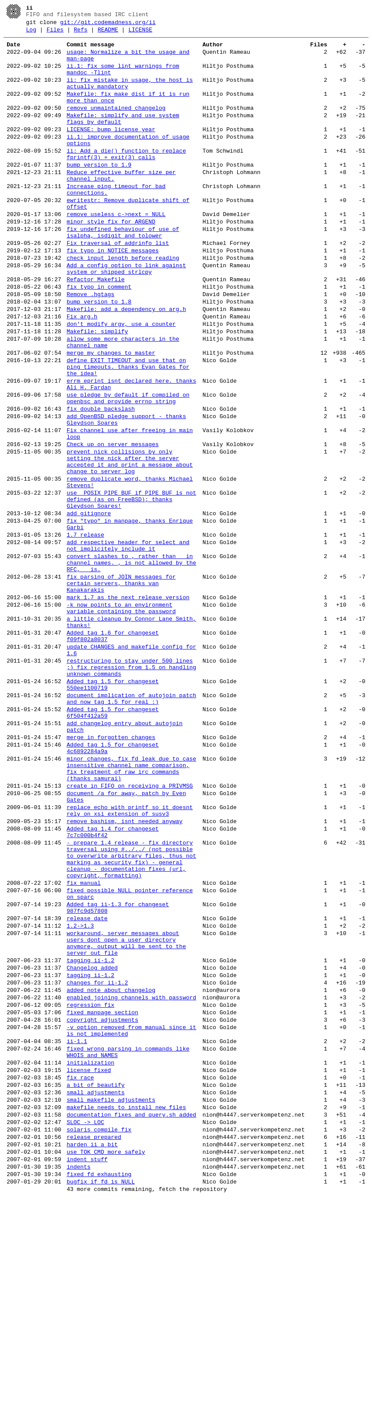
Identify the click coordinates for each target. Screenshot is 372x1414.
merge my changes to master (110, 415)
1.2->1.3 (80, 1095)
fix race (80, 1274)
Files (54, 34)
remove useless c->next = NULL (115, 251)
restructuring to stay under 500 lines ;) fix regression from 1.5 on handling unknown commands (131, 788)
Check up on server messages (112, 523)
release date (87, 1086)
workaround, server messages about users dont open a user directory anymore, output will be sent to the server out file (126, 1115)
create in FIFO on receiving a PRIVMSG (129, 929)
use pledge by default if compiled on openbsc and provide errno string (127, 468)
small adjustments (95, 1292)
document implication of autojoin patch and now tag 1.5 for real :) (131, 825)
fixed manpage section (102, 1197)
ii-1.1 (76, 1232)
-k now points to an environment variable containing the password (121, 718)
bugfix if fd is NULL (100, 1397)
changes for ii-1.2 (97, 1162)
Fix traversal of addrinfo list (117, 285)
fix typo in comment (98, 337)
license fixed (88, 1266)
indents (78, 1379)
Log (31, 34)
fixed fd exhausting (98, 1388)
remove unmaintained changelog (115, 125)
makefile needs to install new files (126, 1309)
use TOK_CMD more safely (105, 1362)
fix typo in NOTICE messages (112, 294)
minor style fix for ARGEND (110, 260)
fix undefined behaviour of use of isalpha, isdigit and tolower (122, 272)
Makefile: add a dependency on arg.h (126, 363)
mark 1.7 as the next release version (127, 705)
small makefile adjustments (110, 1301)
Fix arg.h (81, 372)
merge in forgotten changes (110, 871)
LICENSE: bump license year (110, 150)
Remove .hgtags (90, 345)
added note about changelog (110, 1171)
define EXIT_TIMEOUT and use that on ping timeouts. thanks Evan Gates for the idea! (127, 431)
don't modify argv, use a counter (121, 380)
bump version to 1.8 (98, 354)
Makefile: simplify (97, 389)
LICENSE (141, 34)
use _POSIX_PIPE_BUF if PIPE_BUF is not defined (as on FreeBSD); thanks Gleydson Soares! (131, 589)
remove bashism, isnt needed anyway (124, 971)
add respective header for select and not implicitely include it (127, 643)
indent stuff (87, 1371)
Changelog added (92, 1145)
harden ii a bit (92, 1353)
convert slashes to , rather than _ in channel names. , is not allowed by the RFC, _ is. (131, 664)
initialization (90, 1257)
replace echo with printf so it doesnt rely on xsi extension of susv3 (129, 958)
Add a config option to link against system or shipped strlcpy (126, 315)
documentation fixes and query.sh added (131, 1318)
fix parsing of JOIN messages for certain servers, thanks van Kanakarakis (121, 688)
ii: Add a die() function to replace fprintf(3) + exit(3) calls (126, 180)
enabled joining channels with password (131, 1180)
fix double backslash (100, 481)
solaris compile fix (98, 1336)
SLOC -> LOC (85, 1327)
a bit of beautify (95, 1283)
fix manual (83, 1044)
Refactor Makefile (95, 328)
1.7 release (85, 631)
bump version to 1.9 (98, 192)
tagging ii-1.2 (90, 1136)
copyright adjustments (102, 1206)
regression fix (90, 1189)
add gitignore (88, 605)
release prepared (93, 1344)
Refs (80, 34)
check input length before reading (122, 303)
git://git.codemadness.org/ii (108, 25)
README (107, 34)
